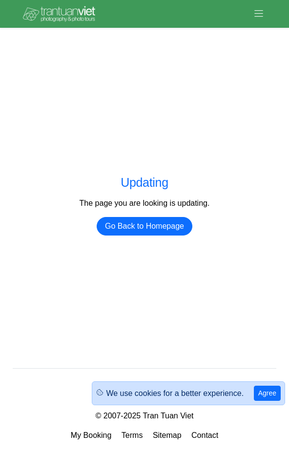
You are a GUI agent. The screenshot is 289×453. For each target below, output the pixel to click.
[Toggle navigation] (258, 14)
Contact (204, 435)
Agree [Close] (267, 393)
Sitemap (167, 435)
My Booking (91, 435)
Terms (132, 435)
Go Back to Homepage (144, 226)
